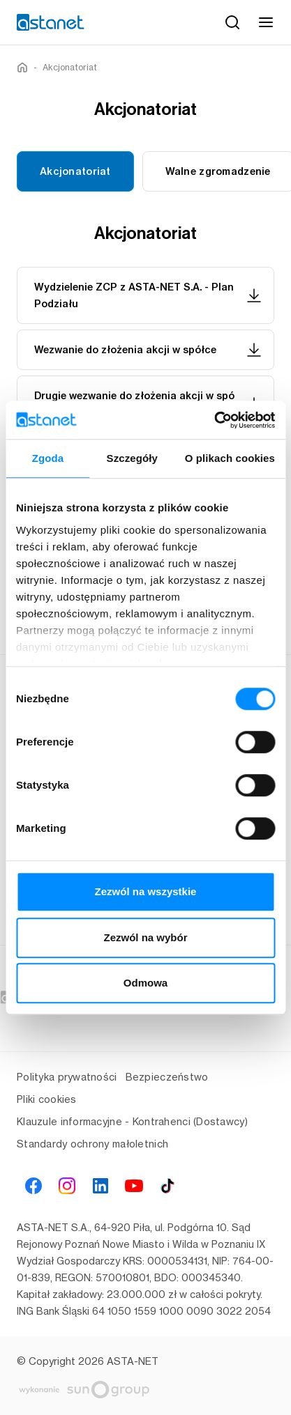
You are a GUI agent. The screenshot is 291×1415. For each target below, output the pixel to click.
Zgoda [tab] (48, 458)
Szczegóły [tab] (132, 458)
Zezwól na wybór (145, 937)
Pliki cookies (47, 1099)
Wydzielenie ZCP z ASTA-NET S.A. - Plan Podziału (148, 295)
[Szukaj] (232, 22)
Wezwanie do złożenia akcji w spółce (148, 349)
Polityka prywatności (67, 1077)
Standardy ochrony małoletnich (92, 1144)
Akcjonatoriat (75, 171)
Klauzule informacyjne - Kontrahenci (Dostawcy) (132, 1121)
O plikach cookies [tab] (230, 458)
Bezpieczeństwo (167, 1077)
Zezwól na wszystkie (146, 891)
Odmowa (145, 983)
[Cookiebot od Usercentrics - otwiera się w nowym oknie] (214, 420)
